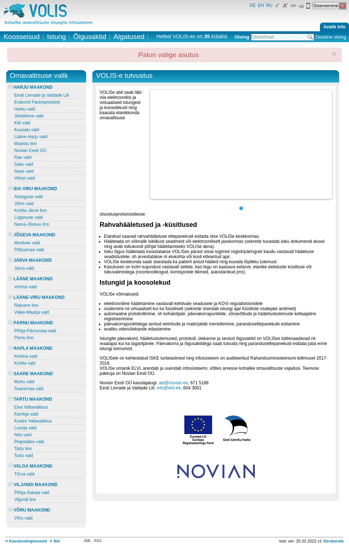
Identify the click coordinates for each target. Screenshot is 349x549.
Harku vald (24, 109)
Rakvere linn (26, 305)
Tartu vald (23, 455)
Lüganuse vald (28, 217)
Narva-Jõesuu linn (31, 224)
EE (253, 5)
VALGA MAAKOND (30, 466)
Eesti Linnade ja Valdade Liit (41, 95)
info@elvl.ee (169, 387)
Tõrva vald (24, 474)
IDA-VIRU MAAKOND (32, 188)
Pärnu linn (24, 337)
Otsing (241, 37)
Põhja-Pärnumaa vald (35, 330)
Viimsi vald (24, 178)
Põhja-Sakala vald (31, 492)
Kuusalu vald (26, 129)
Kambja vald (26, 414)
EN (261, 5)
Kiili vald (22, 122)
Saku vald (23, 164)
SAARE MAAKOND (30, 373)
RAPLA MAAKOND (30, 348)
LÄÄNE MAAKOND (30, 278)
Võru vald (23, 518)
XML (87, 541)
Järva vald (24, 268)
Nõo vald (22, 434)
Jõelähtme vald (29, 116)
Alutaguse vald (28, 196)
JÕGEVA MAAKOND (31, 234)
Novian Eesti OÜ (30, 150)
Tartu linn (23, 448)
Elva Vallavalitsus (31, 407)
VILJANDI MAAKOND (32, 484)
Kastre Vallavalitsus (33, 421)
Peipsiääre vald (29, 441)
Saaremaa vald (29, 388)
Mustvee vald (27, 242)
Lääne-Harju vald (30, 136)
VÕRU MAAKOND (29, 510)
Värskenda (333, 541)
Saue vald (23, 171)
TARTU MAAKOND (30, 399)
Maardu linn (25, 143)
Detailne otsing (331, 37)
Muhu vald (24, 381)
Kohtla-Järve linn (30, 210)
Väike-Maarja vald (31, 312)
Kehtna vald (25, 356)
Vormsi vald (25, 286)
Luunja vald (25, 427)
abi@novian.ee (173, 382)
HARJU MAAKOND (30, 87)
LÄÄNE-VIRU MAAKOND (36, 297)
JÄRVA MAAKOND (30, 260)
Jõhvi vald (23, 203)
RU (269, 5)
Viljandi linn (25, 499)
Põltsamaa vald (29, 249)
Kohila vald (25, 363)
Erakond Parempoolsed (37, 102)
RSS (98, 541)
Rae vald (22, 157)
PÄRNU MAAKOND (30, 322)
